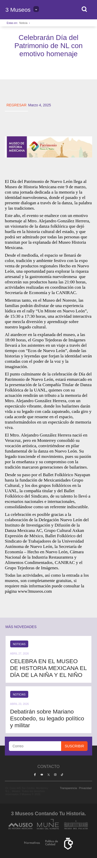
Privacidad (85, 788)
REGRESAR (16, 105)
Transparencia (68, 788)
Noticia (23, 22)
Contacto (48, 766)
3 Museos (18, 9)
